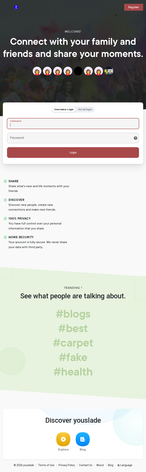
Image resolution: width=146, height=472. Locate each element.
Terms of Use (46, 466)
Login (73, 153)
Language (124, 466)
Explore (63, 443)
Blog (83, 443)
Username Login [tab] (64, 110)
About (100, 466)
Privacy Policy (67, 466)
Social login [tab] (85, 110)
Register (133, 7)
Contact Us (85, 466)
